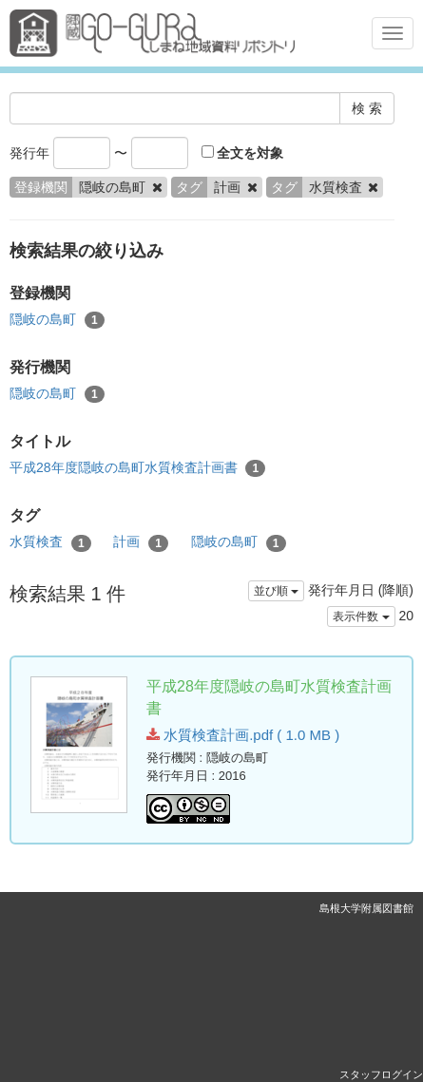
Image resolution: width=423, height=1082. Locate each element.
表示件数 (361, 616)
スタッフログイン (381, 1074)
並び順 (276, 591)
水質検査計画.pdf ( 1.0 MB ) (242, 735)
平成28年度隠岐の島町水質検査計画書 (137, 468)
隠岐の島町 (57, 320)
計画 (140, 542)
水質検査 (50, 542)
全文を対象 (243, 153)
